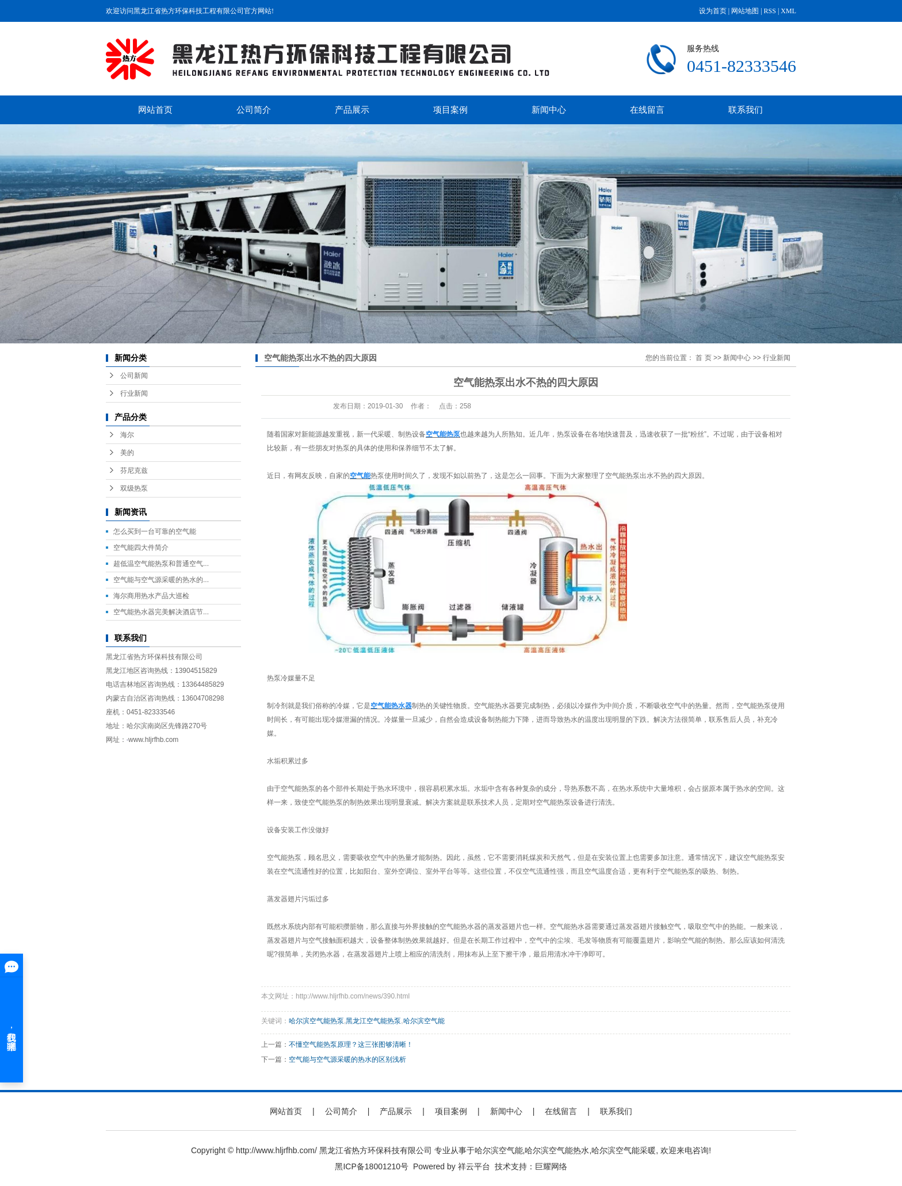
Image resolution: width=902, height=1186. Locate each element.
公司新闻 (134, 376)
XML (788, 11)
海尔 (127, 435)
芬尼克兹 (134, 470)
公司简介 (253, 109)
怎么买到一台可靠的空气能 (154, 531)
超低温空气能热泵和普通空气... (161, 564)
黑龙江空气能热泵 (373, 1021)
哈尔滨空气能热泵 (316, 1021)
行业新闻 (134, 393)
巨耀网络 (551, 1166)
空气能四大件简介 (141, 548)
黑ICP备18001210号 (371, 1166)
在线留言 (647, 109)
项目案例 (450, 109)
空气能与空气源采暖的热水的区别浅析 (347, 1059)
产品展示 (352, 109)
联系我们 (745, 109)
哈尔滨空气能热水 (557, 1150)
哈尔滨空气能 (424, 1021)
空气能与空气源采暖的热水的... (161, 580)
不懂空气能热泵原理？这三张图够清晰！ (351, 1044)
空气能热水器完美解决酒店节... (161, 612)
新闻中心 (549, 109)
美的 (127, 453)
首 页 (703, 358)
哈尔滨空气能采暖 (623, 1150)
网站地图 (745, 11)
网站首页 (155, 109)
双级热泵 (134, 488)
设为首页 (713, 11)
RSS (770, 11)
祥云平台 (474, 1166)
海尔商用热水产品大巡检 (151, 596)
